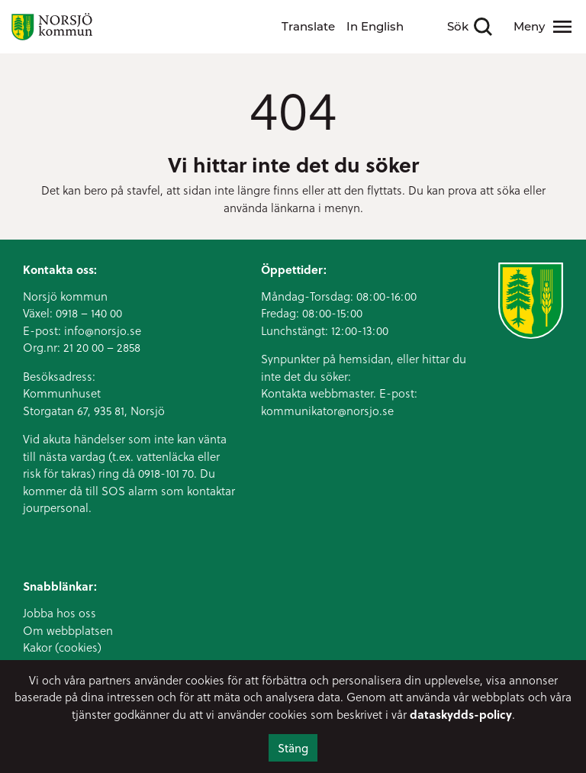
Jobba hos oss (59, 612)
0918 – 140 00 (89, 312)
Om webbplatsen (68, 630)
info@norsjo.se (102, 330)
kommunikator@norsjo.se (327, 410)
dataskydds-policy (461, 714)
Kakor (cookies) (62, 647)
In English (375, 26)
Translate (308, 26)
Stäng (293, 747)
